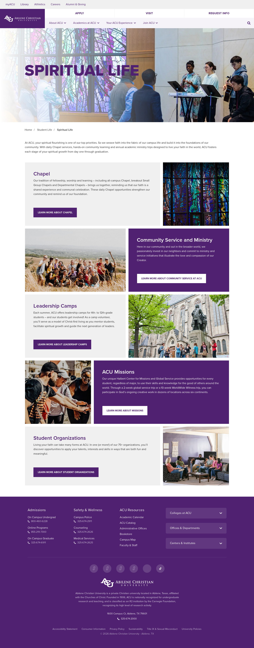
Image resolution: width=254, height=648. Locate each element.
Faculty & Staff (128, 545)
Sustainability (136, 629)
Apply (79, 13)
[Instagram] (107, 568)
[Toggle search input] (249, 23)
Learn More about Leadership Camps (62, 344)
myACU (10, 4)
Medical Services (84, 538)
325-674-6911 (37, 542)
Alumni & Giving (76, 4)
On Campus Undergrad (42, 517)
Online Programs (38, 528)
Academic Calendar (132, 517)
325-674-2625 (83, 542)
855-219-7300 (37, 531)
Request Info (219, 13)
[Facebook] (94, 568)
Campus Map (128, 539)
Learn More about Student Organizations (66, 472)
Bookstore (126, 534)
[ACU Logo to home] (22, 19)
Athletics (39, 4)
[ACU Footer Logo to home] (127, 582)
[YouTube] (134, 568)
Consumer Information (94, 629)
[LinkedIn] (147, 568)
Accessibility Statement (65, 629)
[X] (120, 568)
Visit (149, 13)
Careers (55, 4)
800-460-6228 (38, 521)
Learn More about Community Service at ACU (171, 278)
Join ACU (150, 23)
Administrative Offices (133, 528)
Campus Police (83, 517)
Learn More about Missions (125, 410)
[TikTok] (160, 568)
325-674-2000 (127, 618)
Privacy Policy (117, 629)
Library (24, 4)
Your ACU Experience (121, 23)
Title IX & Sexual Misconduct (162, 629)
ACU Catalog (127, 523)
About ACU (57, 23)
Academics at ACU (86, 23)
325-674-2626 (83, 531)
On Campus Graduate (41, 538)
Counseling (81, 528)
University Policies (191, 629)
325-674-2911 (83, 521)
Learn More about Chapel (55, 212)
